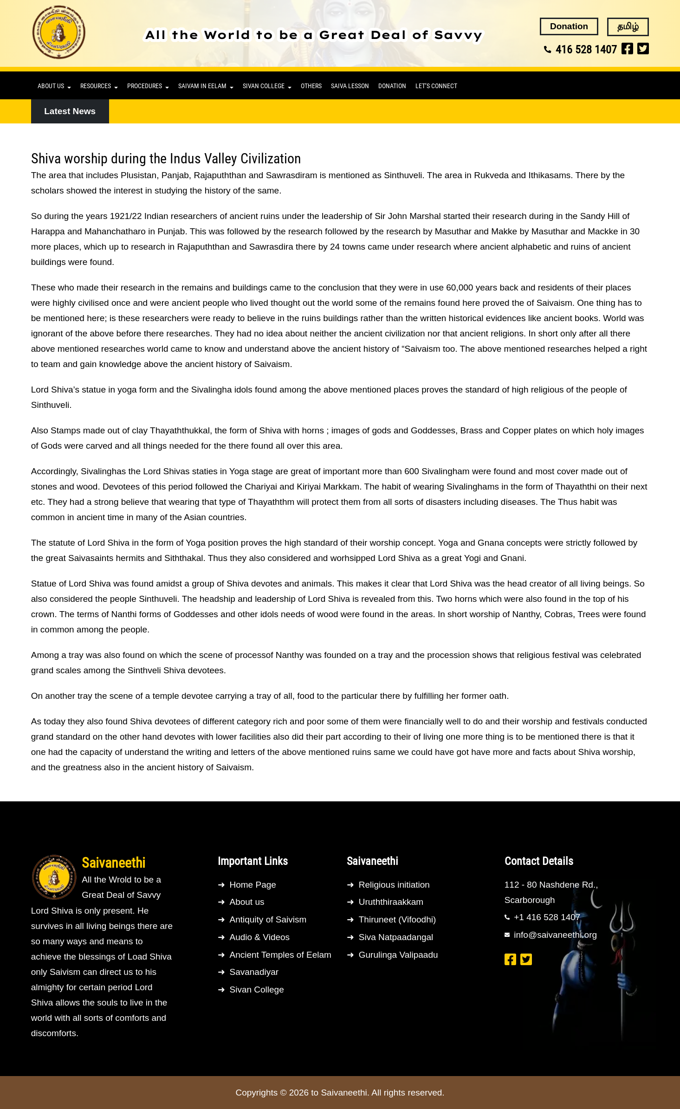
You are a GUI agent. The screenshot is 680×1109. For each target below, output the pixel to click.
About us (51, 86)
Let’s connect (436, 86)
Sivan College (264, 86)
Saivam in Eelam (202, 86)
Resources (95, 86)
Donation (392, 86)
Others (311, 86)
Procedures (144, 86)
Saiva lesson (350, 86)
